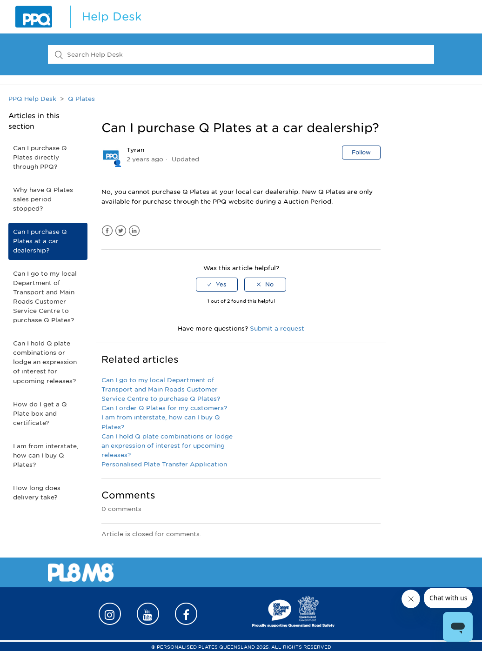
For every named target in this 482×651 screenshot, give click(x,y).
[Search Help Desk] (241, 54)
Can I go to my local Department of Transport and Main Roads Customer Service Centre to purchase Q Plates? (45, 297)
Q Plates (81, 98)
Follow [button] (361, 152)
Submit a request (277, 328)
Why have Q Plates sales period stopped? (43, 199)
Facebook (107, 231)
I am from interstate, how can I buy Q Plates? (46, 455)
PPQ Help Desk (32, 98)
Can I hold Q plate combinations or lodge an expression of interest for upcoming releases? (45, 362)
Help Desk (111, 16)
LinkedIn (134, 231)
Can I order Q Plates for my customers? (164, 408)
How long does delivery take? (36, 493)
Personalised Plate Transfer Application (164, 464)
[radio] (217, 285)
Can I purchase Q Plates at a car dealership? (40, 241)
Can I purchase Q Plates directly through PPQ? (40, 157)
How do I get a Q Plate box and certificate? (40, 413)
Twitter (121, 231)
